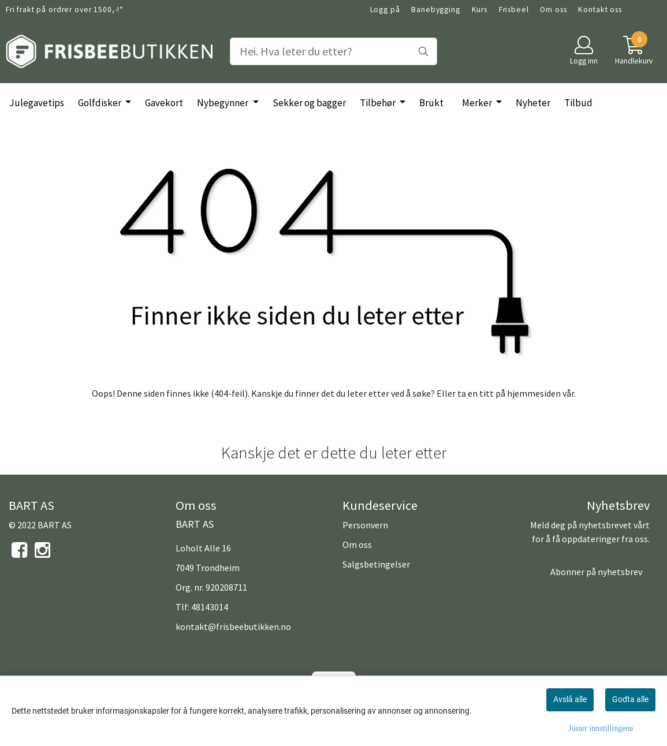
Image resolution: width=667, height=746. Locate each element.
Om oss (553, 9)
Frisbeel (514, 9)
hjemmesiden (534, 393)
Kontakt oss (599, 9)
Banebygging (435, 9)
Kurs (479, 9)
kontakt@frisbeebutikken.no (233, 626)
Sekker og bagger (309, 102)
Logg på (385, 9)
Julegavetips (36, 102)
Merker (478, 102)
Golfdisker (100, 102)
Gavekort (164, 102)
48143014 (209, 607)
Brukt (431, 102)
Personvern (365, 525)
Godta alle (630, 699)
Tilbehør (378, 102)
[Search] (333, 51)
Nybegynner (223, 102)
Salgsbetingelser (376, 564)
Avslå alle (570, 699)
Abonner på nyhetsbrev (596, 571)
